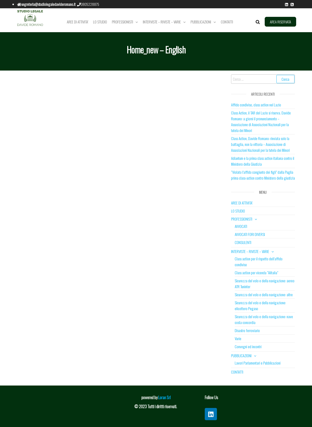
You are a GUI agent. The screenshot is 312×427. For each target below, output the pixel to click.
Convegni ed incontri (248, 346)
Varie (238, 338)
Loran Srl (164, 397)
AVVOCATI (241, 226)
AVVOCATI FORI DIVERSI (250, 234)
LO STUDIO (100, 21)
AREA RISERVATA (280, 21)
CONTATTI (227, 21)
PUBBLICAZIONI (201, 21)
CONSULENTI (243, 242)
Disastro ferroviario (247, 330)
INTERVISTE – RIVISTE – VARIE (162, 21)
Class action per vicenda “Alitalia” (256, 272)
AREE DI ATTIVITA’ (77, 21)
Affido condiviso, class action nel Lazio (256, 104)
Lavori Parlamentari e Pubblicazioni (258, 363)
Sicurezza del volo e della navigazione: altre (264, 294)
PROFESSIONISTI (122, 21)
